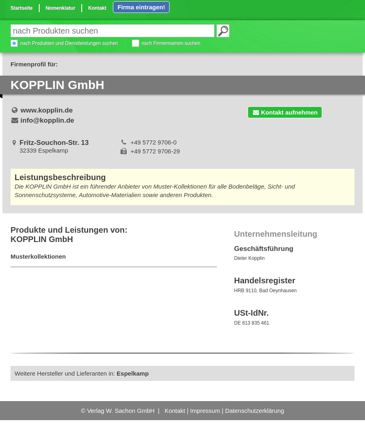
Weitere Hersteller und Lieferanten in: (82, 373)
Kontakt (97, 8)
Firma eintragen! (141, 7)
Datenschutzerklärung (254, 410)
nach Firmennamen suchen (171, 43)
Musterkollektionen (38, 256)
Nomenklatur (60, 8)
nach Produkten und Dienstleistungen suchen (69, 43)
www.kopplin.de (47, 110)
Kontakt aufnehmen (285, 112)
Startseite (22, 8)
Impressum (205, 410)
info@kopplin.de (47, 120)
